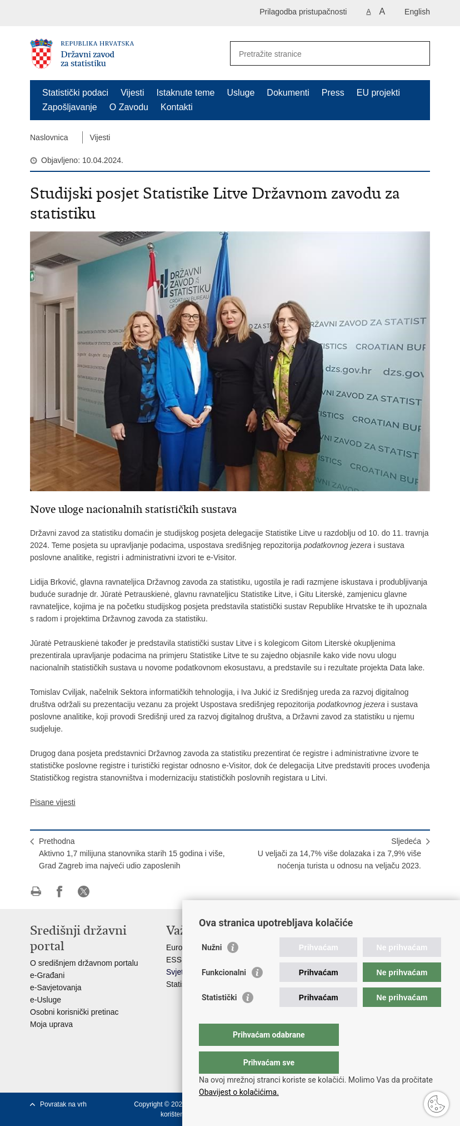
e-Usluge (45, 999)
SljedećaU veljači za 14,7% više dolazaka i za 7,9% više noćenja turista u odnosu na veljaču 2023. (339, 853)
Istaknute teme (186, 92)
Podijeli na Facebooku (60, 891)
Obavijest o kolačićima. (239, 1092)
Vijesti (132, 92)
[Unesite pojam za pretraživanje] (318, 54)
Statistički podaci (75, 92)
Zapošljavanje (69, 107)
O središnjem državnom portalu (84, 963)
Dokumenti (288, 92)
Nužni (212, 969)
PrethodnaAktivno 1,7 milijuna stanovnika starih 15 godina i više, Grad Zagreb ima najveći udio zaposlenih (132, 853)
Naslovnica (49, 137)
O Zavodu (128, 107)
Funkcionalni (224, 994)
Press (333, 92)
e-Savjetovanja (56, 987)
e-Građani (47, 975)
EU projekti (378, 92)
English (417, 11)
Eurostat (180, 947)
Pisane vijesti (53, 802)
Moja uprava (51, 1024)
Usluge (241, 92)
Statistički (219, 1019)
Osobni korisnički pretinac (74, 1012)
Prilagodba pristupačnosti (303, 11)
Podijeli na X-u (83, 891)
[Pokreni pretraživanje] (417, 53)
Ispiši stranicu (36, 891)
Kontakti (177, 107)
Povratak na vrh (63, 1104)
